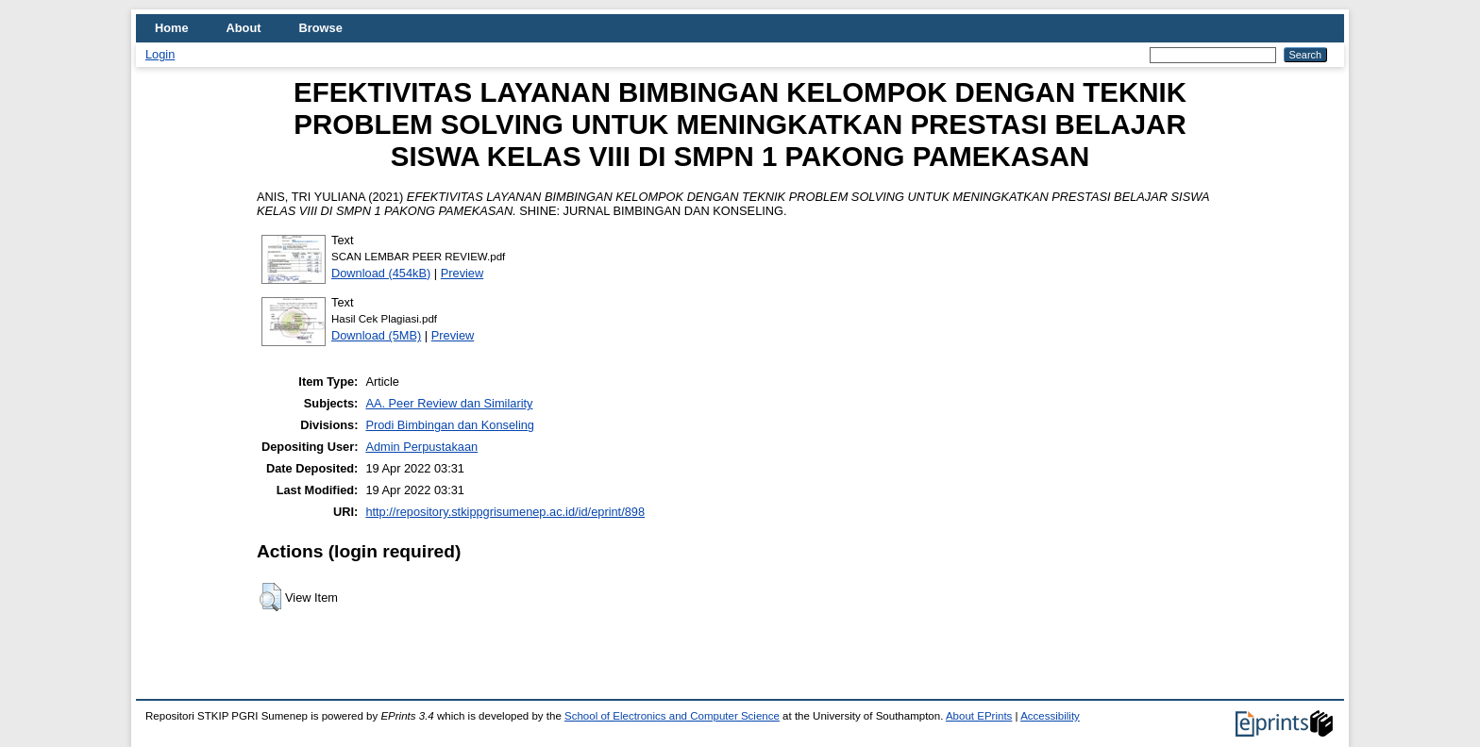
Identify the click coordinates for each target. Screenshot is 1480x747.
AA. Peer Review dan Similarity (448, 403)
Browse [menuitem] (321, 28)
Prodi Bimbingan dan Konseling (449, 425)
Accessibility (1050, 716)
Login (160, 54)
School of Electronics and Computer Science (672, 716)
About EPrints (979, 716)
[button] (270, 597)
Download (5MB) (376, 335)
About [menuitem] (244, 28)
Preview (462, 273)
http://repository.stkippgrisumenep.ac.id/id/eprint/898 (505, 512)
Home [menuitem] (172, 28)
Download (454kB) (380, 273)
